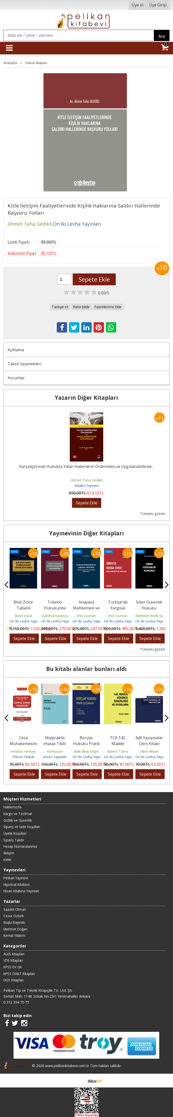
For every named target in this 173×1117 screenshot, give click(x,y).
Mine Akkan (149, 751)
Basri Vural (23, 615)
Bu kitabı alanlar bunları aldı (86, 669)
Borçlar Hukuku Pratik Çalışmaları (86, 743)
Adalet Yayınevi (86, 485)
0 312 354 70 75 (16, 1002)
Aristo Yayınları (55, 756)
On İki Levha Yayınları (26, 621)
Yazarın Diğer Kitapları (86, 397)
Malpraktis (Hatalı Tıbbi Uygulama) (54, 743)
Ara (161, 36)
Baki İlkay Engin (86, 751)
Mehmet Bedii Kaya (151, 615)
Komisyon (55, 751)
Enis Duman (86, 615)
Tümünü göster (152, 513)
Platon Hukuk (23, 756)
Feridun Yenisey (23, 751)
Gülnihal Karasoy (55, 615)
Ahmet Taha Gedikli (86, 480)
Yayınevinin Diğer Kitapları (86, 533)
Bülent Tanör (118, 751)
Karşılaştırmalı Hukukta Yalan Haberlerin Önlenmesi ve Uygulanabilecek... (86, 466)
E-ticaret (78, 1080)
